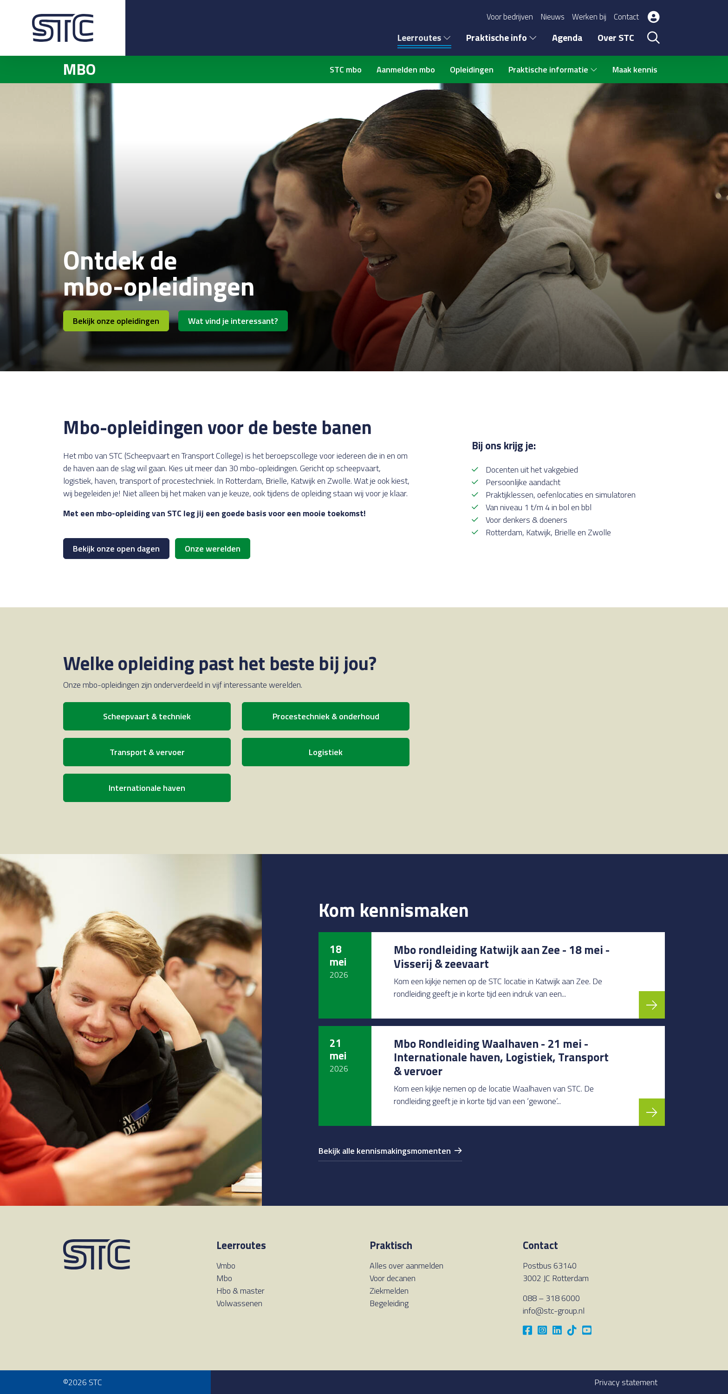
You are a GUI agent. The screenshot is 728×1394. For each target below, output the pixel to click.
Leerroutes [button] (424, 37)
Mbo (224, 1278)
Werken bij (589, 17)
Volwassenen (239, 1303)
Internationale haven (147, 788)
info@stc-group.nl (554, 1310)
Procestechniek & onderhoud (326, 716)
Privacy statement (625, 1382)
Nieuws (552, 17)
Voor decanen (393, 1278)
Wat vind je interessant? (233, 321)
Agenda (567, 37)
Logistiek (326, 752)
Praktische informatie (553, 69)
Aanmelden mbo (406, 69)
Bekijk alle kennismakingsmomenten (390, 1150)
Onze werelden (212, 548)
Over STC (616, 37)
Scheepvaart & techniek (147, 716)
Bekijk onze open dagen (116, 548)
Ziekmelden (389, 1290)
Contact (626, 17)
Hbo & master (240, 1290)
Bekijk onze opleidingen (116, 321)
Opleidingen (472, 69)
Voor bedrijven (510, 17)
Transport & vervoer (147, 752)
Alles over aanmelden (406, 1265)
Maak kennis (634, 69)
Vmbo (225, 1265)
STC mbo (346, 69)
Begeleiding (389, 1303)
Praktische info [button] (501, 37)
